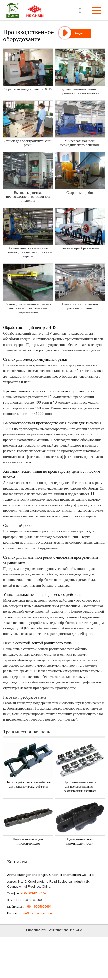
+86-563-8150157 (33, 893)
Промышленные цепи (80, 786)
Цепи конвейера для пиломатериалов (28, 841)
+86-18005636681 (38, 906)
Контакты (17, 861)
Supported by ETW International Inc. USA (54, 930)
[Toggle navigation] (96, 10)
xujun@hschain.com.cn (35, 913)
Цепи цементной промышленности (80, 841)
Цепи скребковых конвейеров (28, 784)
